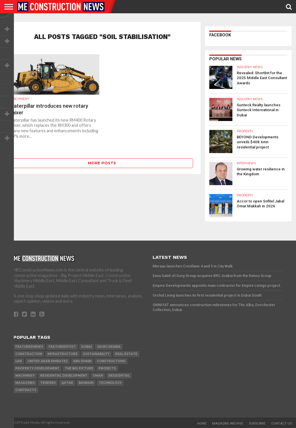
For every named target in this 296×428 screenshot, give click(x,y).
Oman (98, 375)
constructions (111, 361)
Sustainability (96, 354)
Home (201, 423)
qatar (67, 383)
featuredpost (62, 347)
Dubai (86, 347)
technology (110, 383)
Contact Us (281, 423)
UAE (18, 361)
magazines (25, 383)
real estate (126, 354)
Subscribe (257, 423)
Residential (119, 375)
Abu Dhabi (82, 361)
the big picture (79, 368)
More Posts (102, 163)
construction (28, 354)
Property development (37, 368)
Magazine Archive (227, 423)
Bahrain (86, 383)
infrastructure (62, 354)
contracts (25, 390)
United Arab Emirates (47, 361)
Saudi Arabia (109, 347)
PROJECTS (107, 368)
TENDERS (48, 383)
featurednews (29, 347)
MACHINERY (25, 375)
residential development (63, 375)
